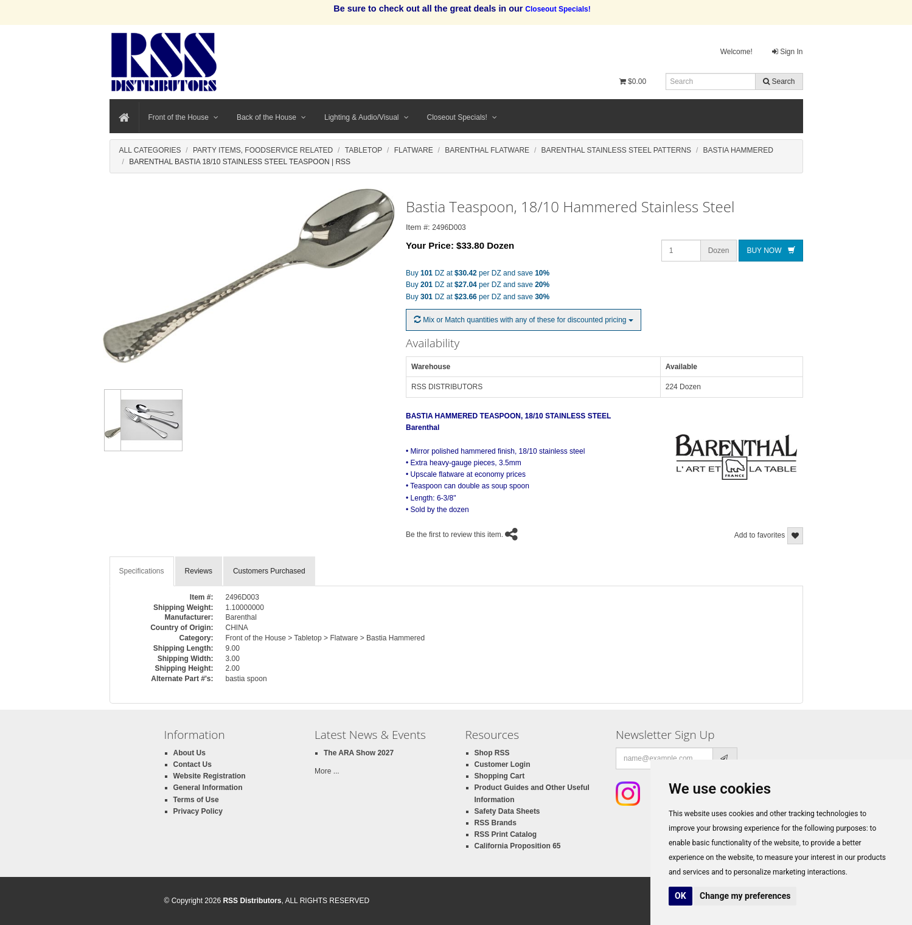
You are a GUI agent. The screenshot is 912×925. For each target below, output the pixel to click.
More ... (327, 771)
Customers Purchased (269, 571)
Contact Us (192, 764)
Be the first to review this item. (454, 534)
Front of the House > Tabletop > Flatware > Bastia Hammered (325, 638)
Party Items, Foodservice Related (263, 150)
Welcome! (736, 51)
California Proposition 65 (518, 846)
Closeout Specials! (462, 117)
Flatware (413, 150)
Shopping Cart (500, 776)
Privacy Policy (198, 811)
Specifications (141, 571)
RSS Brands (496, 823)
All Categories (150, 150)
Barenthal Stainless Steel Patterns (616, 150)
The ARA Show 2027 (359, 753)
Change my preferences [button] (745, 896)
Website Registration (209, 776)
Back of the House (271, 117)
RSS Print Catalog (506, 834)
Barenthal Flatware (487, 150)
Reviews (198, 571)
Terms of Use (196, 799)
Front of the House (183, 117)
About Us (189, 753)
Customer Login (503, 764)
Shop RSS (492, 753)
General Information (208, 787)
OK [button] (680, 896)
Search (779, 81)
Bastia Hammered (738, 150)
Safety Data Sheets (507, 811)
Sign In (787, 51)
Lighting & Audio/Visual (366, 117)
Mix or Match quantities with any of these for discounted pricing (523, 320)
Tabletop (364, 150)
